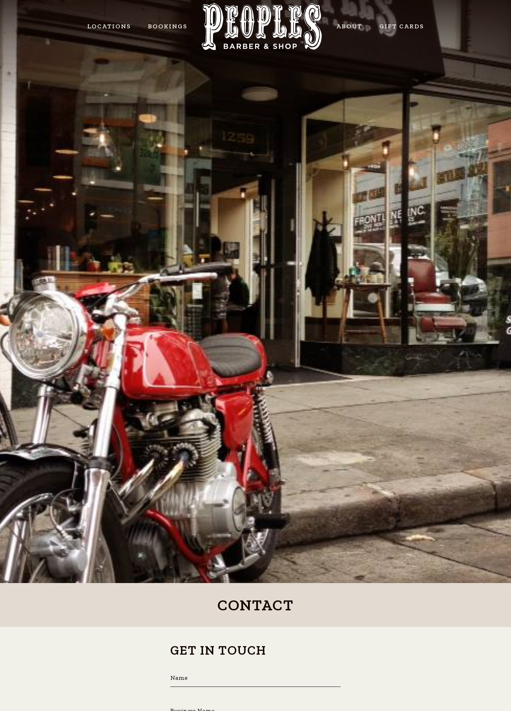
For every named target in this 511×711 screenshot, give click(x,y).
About (349, 26)
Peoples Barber (262, 26)
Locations (109, 26)
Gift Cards (401, 26)
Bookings (167, 26)
